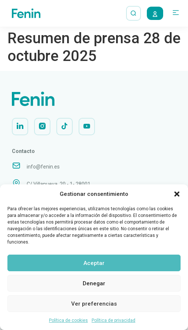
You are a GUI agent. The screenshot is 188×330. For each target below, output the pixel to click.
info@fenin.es (43, 167)
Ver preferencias (94, 303)
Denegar (94, 283)
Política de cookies (68, 320)
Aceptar (94, 263)
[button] (177, 194)
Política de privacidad (113, 320)
